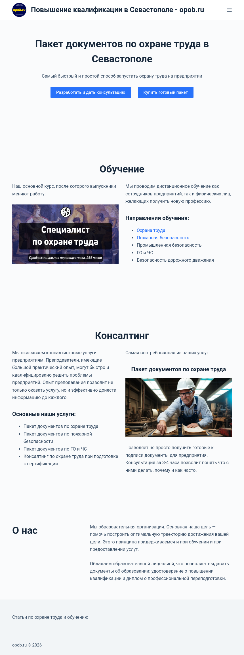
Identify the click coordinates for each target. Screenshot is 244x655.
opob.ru (19, 645)
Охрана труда (151, 230)
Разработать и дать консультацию (90, 92)
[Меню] (229, 9)
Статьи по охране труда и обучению (50, 617)
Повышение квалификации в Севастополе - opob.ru (117, 10)
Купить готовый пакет (166, 92)
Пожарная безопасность (163, 237)
